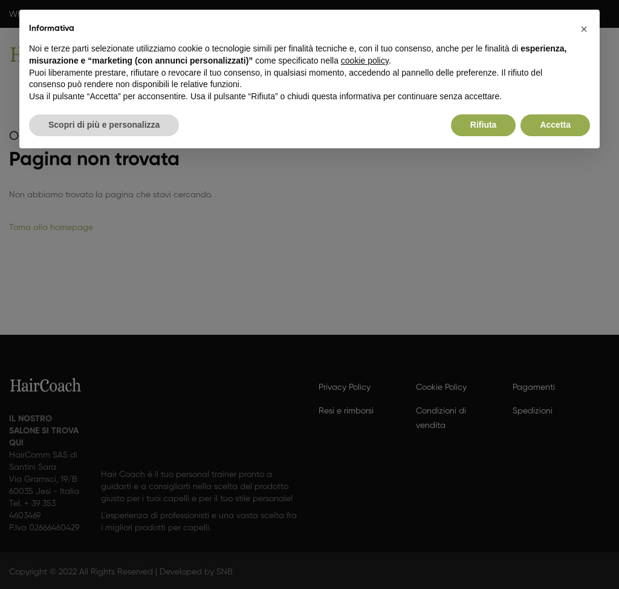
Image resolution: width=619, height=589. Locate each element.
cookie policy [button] (365, 60)
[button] (584, 29)
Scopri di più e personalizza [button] (104, 125)
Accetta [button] (555, 125)
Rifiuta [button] (483, 125)
